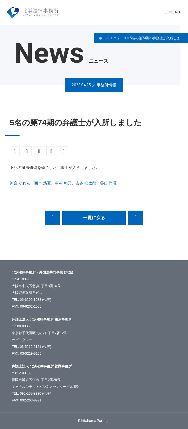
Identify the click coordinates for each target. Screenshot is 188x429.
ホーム (104, 38)
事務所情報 (106, 85)
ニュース (120, 38)
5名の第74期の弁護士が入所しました (158, 38)
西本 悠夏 (42, 183)
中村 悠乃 (63, 183)
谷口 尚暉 (108, 183)
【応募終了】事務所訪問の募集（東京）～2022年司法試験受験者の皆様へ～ (52, 218)
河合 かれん (20, 183)
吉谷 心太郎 (85, 183)
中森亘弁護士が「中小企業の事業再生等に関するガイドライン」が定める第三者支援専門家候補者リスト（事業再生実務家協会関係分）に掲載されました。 (135, 218)
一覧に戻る (94, 217)
